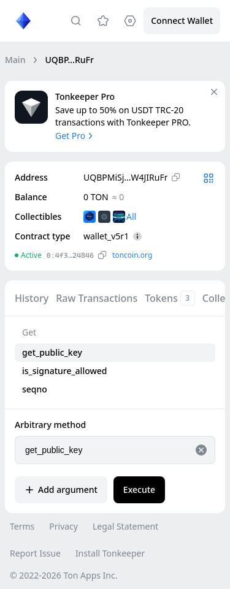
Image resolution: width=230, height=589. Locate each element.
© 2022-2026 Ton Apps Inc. (63, 575)
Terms (22, 526)
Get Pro (75, 135)
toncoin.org (132, 255)
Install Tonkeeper (110, 553)
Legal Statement (125, 526)
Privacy (63, 526)
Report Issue (35, 553)
